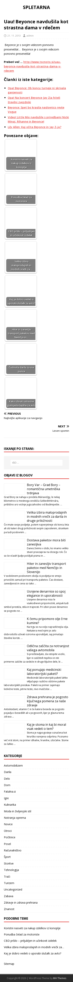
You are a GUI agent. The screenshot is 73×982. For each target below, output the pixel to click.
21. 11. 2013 (14, 35)
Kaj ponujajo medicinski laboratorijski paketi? (44, 671)
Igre (6, 798)
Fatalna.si (10, 791)
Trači (7, 876)
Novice (8, 824)
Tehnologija (11, 870)
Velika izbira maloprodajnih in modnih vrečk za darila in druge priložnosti (47, 516)
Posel (7, 844)
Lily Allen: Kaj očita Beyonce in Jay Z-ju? (34, 127)
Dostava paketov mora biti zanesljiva (46, 542)
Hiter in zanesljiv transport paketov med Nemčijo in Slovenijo (46, 567)
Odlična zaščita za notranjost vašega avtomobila (48, 648)
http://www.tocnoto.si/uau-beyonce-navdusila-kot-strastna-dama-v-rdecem (32, 66)
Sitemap (9, 964)
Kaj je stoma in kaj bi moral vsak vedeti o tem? (46, 726)
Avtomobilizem (13, 765)
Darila (7, 772)
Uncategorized (13, 889)
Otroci (8, 831)
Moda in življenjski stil (17, 811)
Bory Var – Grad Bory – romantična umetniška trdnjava (43, 489)
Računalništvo (12, 850)
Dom (7, 785)
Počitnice (9, 837)
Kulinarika (10, 804)
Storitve (9, 863)
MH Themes (59, 978)
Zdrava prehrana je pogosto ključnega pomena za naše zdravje (47, 701)
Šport (7, 857)
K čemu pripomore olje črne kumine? (47, 621)
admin (30, 35)
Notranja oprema (15, 818)
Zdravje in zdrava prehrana (21, 902)
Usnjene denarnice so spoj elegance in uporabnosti (46, 593)
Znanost (9, 909)
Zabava (8, 896)
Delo (7, 778)
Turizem (9, 883)
